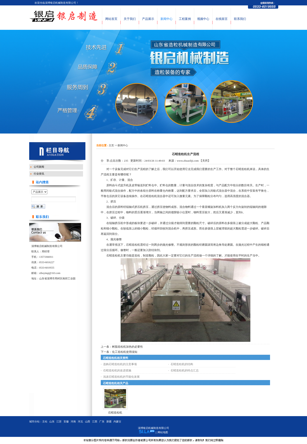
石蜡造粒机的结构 (182, 364)
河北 (80, 421)
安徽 (66, 421)
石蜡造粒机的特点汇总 (185, 370)
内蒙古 (117, 421)
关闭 (205, 160)
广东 (101, 421)
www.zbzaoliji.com (188, 160)
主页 (111, 145)
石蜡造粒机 (115, 412)
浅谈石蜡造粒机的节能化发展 (121, 376)
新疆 (109, 421)
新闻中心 (123, 145)
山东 (51, 421)
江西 (94, 421)
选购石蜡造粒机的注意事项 (120, 364)
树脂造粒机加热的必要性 (127, 346)
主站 (44, 421)
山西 (87, 421)
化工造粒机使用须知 (124, 351)
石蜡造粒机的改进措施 (117, 370)
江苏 (59, 421)
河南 (73, 421)
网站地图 (163, 432)
